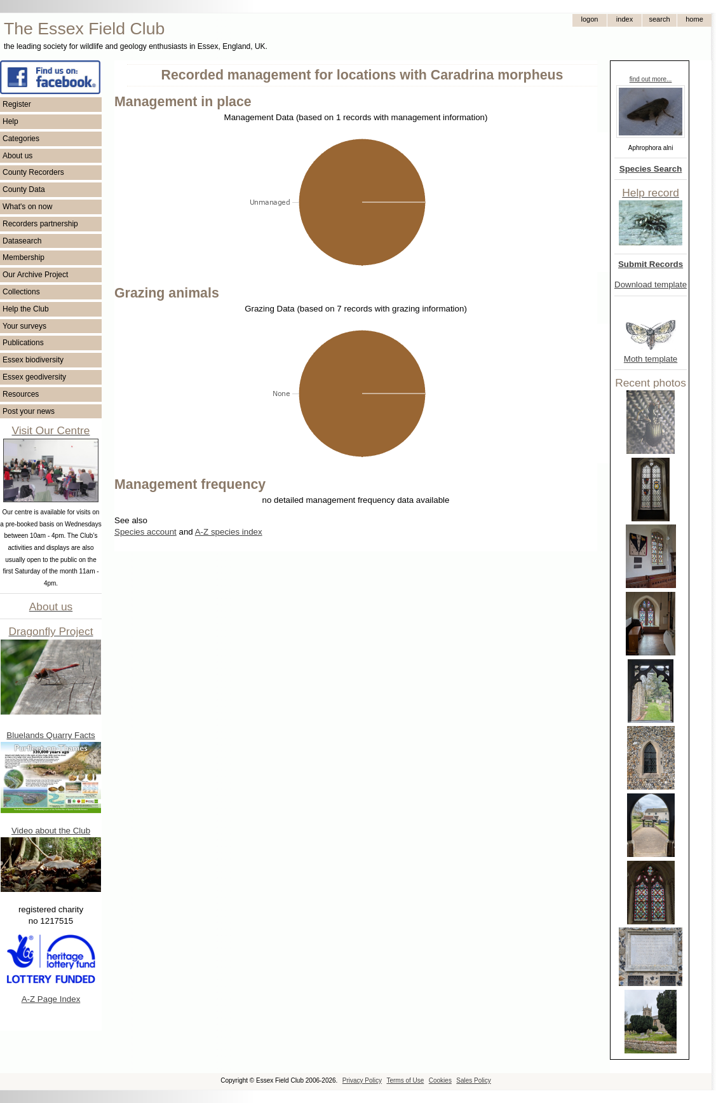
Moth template (650, 359)
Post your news (29, 411)
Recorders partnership (40, 223)
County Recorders (33, 172)
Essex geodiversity (34, 377)
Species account (145, 532)
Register (17, 104)
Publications (23, 342)
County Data (24, 189)
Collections (21, 291)
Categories (21, 138)
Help (10, 121)
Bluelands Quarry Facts (50, 735)
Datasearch (22, 240)
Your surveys (24, 326)
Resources (21, 394)
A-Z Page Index (51, 999)
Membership (23, 257)
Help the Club (26, 309)
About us (17, 155)
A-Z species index (228, 532)
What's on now (27, 206)
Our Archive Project (35, 274)
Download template (650, 284)
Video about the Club (50, 830)
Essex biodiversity (33, 359)
